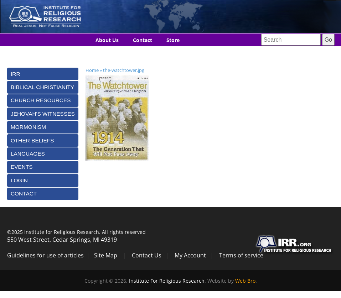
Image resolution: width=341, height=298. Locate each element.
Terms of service (241, 255)
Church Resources (41, 100)
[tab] (42, 74)
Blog (100, 53)
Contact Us (146, 255)
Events (22, 167)
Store (173, 40)
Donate (170, 53)
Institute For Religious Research (167, 280)
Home (92, 70)
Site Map (105, 255)
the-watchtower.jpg (123, 70)
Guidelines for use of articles (45, 255)
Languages (133, 53)
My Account (190, 255)
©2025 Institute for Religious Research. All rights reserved (76, 232)
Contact (142, 40)
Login (19, 180)
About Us (107, 40)
